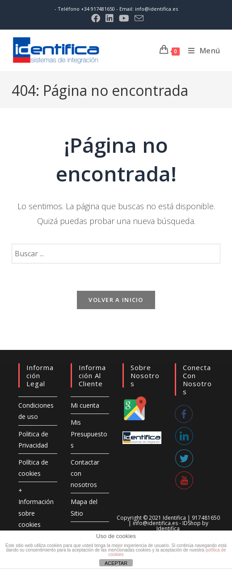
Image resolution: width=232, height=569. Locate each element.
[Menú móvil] (200, 51)
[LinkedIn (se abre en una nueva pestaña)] (109, 18)
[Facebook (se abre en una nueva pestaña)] (96, 18)
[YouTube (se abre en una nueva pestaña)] (124, 18)
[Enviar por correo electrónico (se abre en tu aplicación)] (137, 18)
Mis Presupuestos (89, 433)
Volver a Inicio (116, 300)
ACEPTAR (116, 563)
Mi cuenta (85, 405)
